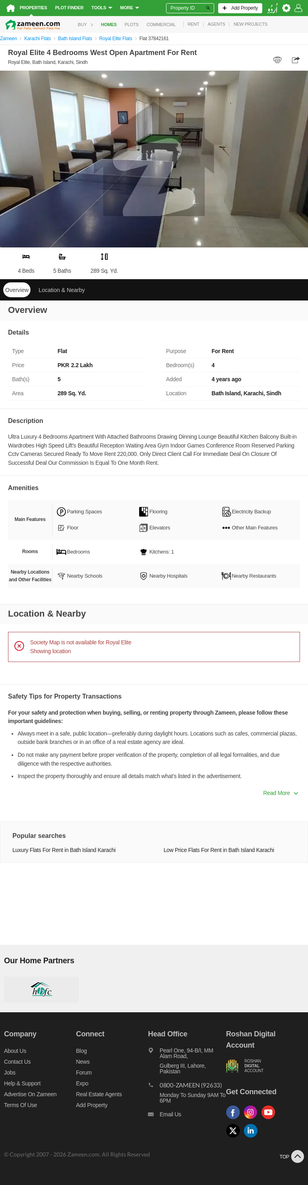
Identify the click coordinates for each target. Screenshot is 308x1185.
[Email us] (187, 1116)
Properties (33, 7)
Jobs (9, 1072)
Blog (81, 1051)
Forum (84, 1072)
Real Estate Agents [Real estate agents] (99, 1094)
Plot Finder (69, 7)
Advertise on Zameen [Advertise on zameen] (30, 1094)
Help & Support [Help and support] (22, 1083)
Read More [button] (280, 793)
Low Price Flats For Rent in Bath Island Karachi (219, 850)
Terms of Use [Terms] (20, 1105)
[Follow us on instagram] (252, 1119)
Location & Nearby (61, 290)
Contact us (17, 1061)
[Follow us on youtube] (270, 1119)
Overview (16, 290)
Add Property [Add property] (91, 1105)
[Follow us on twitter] (235, 1138)
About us (15, 1051)
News (83, 1061)
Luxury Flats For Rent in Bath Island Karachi (64, 850)
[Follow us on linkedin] (252, 1138)
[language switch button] (272, 8)
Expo (82, 1083)
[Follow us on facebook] (235, 1119)
